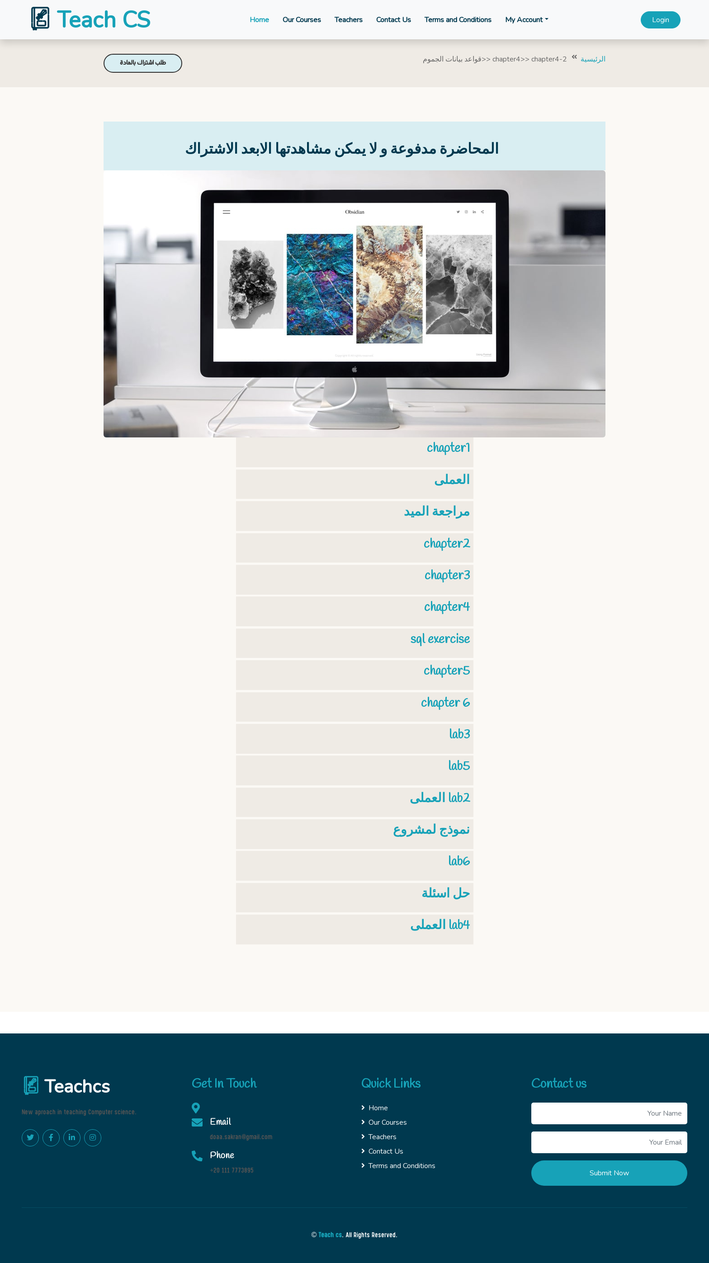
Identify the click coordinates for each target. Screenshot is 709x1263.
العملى (452, 480)
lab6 (459, 862)
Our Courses (302, 20)
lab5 (459, 766)
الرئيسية (593, 59)
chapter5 (447, 671)
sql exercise (440, 639)
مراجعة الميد (437, 512)
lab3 (459, 735)
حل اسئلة (445, 894)
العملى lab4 (440, 925)
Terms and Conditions (458, 20)
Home (259, 20)
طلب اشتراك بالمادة (143, 63)
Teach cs (330, 1235)
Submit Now (609, 1173)
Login (660, 20)
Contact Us (393, 20)
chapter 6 (445, 703)
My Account (524, 20)
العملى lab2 (440, 798)
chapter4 (447, 607)
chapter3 (447, 576)
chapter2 (447, 544)
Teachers (349, 20)
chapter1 (448, 448)
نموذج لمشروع (431, 830)
